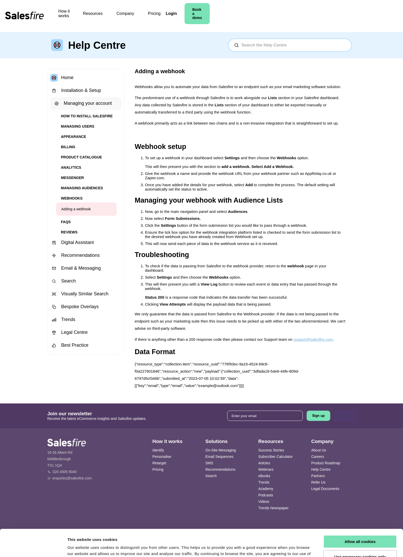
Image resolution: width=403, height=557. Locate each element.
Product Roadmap (325, 463)
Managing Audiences (82, 188)
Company (183, 16)
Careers (317, 457)
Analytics (71, 167)
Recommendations (75, 255)
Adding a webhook (76, 209)
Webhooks (72, 198)
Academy (265, 489)
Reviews (69, 232)
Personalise (161, 457)
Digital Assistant (72, 243)
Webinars (265, 469)
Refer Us (318, 482)
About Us (318, 450)
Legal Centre (69, 332)
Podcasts (265, 495)
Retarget (159, 463)
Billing (68, 147)
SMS (209, 463)
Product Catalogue (81, 157)
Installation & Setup (75, 91)
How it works (115, 16)
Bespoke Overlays (74, 307)
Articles (264, 463)
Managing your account (82, 103)
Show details (79, 547)
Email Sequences (219, 457)
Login (304, 16)
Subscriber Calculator (275, 457)
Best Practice (69, 345)
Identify (158, 450)
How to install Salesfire (87, 116)
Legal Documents (325, 489)
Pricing (209, 16)
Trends (62, 320)
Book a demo (336, 16)
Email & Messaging (75, 268)
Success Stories (271, 450)
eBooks (264, 476)
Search (63, 281)
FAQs (66, 222)
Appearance (73, 137)
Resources (150, 16)
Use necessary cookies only (360, 529)
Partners (318, 476)
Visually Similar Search (79, 294)
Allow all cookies (360, 514)
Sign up (318, 415)
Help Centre (321, 469)
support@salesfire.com (313, 339)
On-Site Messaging (220, 450)
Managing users (77, 126)
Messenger (72, 178)
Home (62, 78)
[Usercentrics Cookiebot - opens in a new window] (33, 547)
